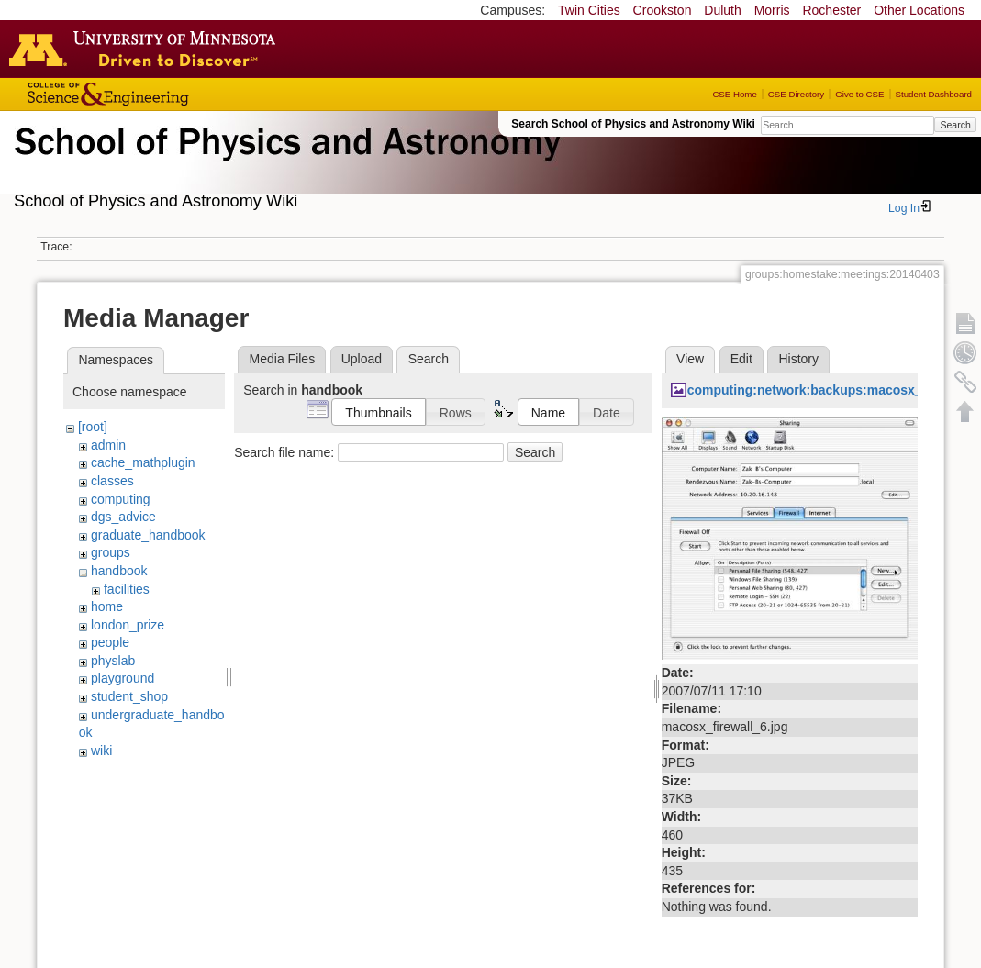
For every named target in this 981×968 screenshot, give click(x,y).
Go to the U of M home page (147, 48)
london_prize (127, 625)
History (798, 358)
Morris (772, 10)
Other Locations (919, 10)
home (107, 606)
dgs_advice (123, 516)
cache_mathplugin (143, 462)
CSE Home (734, 94)
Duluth (722, 10)
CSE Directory (796, 94)
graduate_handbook (148, 535)
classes (112, 480)
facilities (127, 589)
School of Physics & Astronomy (284, 163)
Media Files (283, 358)
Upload (361, 358)
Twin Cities (589, 10)
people (110, 642)
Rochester (831, 10)
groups (110, 552)
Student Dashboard (934, 94)
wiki (101, 750)
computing (120, 499)
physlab (113, 660)
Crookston (662, 10)
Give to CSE (859, 94)
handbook (119, 570)
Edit (741, 358)
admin (108, 445)
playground (122, 678)
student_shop (129, 696)
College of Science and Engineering (165, 94)
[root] (92, 426)
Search (955, 124)
